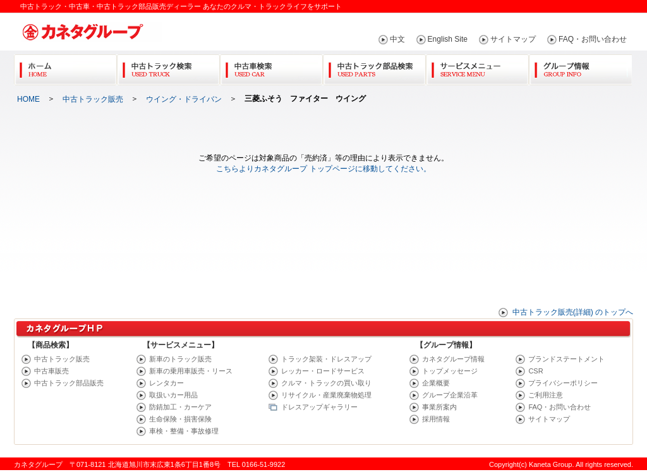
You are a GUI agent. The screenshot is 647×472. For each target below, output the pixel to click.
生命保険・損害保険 (180, 419)
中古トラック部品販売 (69, 383)
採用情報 (436, 419)
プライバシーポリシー (563, 383)
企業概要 (436, 383)
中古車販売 (51, 371)
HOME (28, 99)
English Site (448, 39)
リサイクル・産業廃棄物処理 (326, 395)
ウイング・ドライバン (184, 99)
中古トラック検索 (168, 67)
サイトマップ (513, 39)
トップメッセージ (450, 371)
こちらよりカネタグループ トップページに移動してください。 (323, 168)
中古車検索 (271, 67)
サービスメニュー (477, 67)
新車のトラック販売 (180, 359)
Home (65, 67)
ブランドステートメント (566, 359)
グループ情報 (580, 67)
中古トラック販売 (93, 99)
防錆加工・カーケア (180, 407)
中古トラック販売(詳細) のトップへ (572, 312)
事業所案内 (439, 407)
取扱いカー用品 (173, 395)
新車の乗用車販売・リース (191, 371)
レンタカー (166, 383)
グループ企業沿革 (450, 395)
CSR (535, 371)
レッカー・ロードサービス (323, 371)
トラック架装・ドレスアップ (326, 359)
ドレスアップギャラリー (319, 407)
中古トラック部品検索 (374, 67)
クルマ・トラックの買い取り (326, 383)
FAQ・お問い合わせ (593, 39)
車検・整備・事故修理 (184, 431)
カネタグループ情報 (453, 359)
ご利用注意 (545, 395)
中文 (397, 39)
